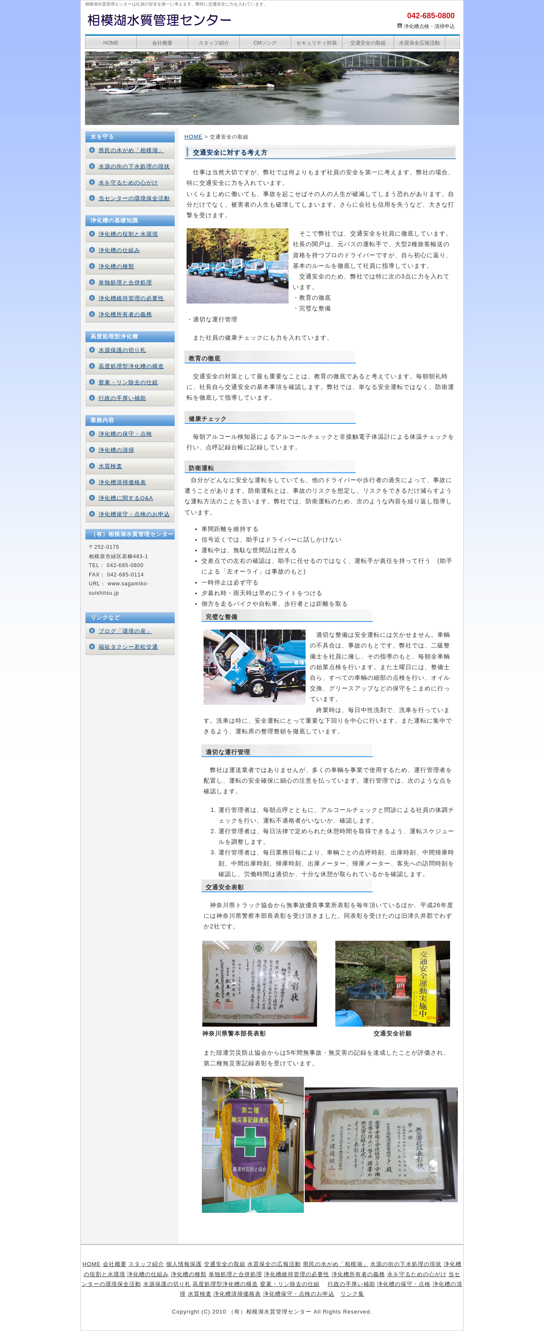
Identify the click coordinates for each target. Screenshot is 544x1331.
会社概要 (162, 43)
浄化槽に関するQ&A (126, 498)
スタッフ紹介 (213, 43)
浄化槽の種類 (116, 266)
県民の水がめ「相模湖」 (131, 150)
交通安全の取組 (368, 43)
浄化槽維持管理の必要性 (131, 298)
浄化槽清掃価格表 (122, 482)
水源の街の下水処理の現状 (134, 166)
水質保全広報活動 (419, 43)
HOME (111, 43)
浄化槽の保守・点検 (125, 434)
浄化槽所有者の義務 (125, 314)
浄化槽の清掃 (116, 450)
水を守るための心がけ (128, 182)
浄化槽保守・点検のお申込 (134, 514)
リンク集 (352, 1294)
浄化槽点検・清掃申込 (429, 26)
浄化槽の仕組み (119, 250)
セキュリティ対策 (316, 43)
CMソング (265, 43)
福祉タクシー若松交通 (128, 647)
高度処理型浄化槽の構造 (131, 366)
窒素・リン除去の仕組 (128, 382)
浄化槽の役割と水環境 (128, 234)
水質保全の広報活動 (274, 1264)
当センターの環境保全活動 (134, 198)
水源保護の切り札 (122, 350)
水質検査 (110, 466)
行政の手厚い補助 (122, 398)
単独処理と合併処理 (125, 282)
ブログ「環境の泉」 (125, 631)
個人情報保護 (184, 1264)
